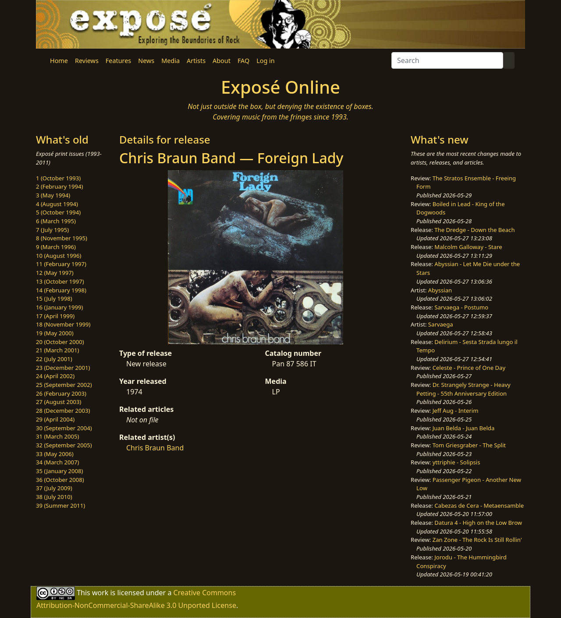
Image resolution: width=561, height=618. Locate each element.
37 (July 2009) (54, 488)
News (146, 60)
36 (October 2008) (60, 480)
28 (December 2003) (63, 410)
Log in (265, 60)
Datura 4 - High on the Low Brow (478, 523)
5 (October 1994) (58, 212)
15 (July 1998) (54, 298)
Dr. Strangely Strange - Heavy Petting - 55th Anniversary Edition (463, 389)
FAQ (243, 60)
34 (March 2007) (57, 462)
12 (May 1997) (55, 273)
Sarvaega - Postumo (461, 307)
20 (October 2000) (60, 342)
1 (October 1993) (58, 178)
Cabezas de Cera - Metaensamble (479, 505)
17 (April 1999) (55, 316)
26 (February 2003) (61, 393)
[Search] (447, 60)
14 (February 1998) (61, 290)
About (222, 60)
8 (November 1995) (61, 238)
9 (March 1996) (56, 247)
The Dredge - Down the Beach (474, 230)
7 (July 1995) (52, 230)
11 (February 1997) (61, 264)
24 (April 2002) (55, 376)
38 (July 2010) (54, 497)
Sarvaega (440, 324)
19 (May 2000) (55, 333)
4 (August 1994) (57, 204)
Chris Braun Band (155, 448)
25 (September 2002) (64, 385)
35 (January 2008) (59, 471)
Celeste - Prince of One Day (469, 368)
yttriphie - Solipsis (456, 462)
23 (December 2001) (63, 368)
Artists (196, 60)
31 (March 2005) (57, 436)
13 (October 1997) (60, 281)
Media (170, 60)
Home (59, 60)
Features (118, 60)
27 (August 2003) (58, 402)
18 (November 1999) (63, 324)
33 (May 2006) (55, 454)
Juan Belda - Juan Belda (464, 428)
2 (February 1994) (59, 186)
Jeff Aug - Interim (456, 410)
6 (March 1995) (56, 221)
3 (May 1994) (53, 195)
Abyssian (440, 290)
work (100, 592)
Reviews (87, 60)
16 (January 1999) (59, 307)
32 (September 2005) (64, 445)
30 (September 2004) (64, 428)
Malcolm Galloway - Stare (468, 247)
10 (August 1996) (58, 256)
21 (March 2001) (57, 350)
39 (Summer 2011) (60, 505)
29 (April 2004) (55, 419)
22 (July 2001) (54, 359)
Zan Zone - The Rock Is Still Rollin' (477, 540)
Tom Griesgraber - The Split (469, 445)
